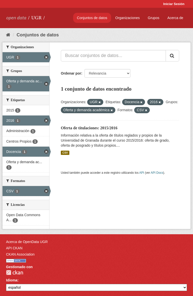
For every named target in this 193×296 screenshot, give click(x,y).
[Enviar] (172, 56)
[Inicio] (8, 34)
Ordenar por (71, 73)
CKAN (14, 272)
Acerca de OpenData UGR (27, 242)
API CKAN (14, 248)
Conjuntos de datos (92, 18)
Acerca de (175, 18)
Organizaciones (127, 18)
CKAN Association (20, 254)
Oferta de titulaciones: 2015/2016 (89, 128)
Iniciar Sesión (173, 4)
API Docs (157, 172)
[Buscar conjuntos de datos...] (113, 56)
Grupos (153, 18)
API (141, 172)
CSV (65, 152)
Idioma (11, 280)
